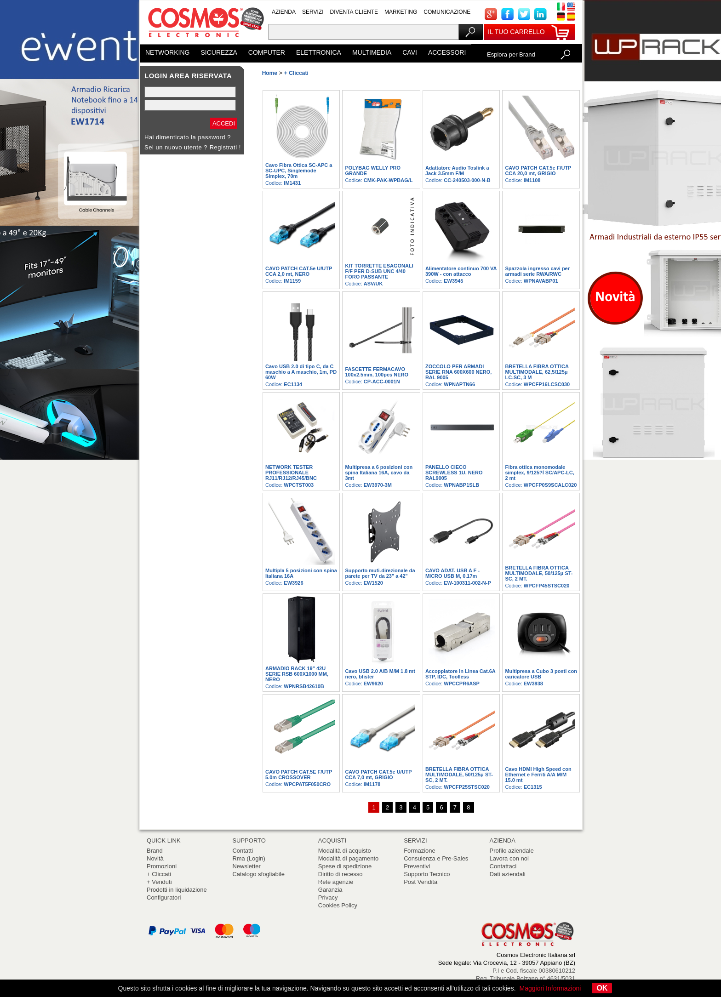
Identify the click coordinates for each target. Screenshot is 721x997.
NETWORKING (167, 52)
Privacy (328, 897)
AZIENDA (284, 12)
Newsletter (246, 866)
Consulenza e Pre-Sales (436, 858)
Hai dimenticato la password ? (187, 137)
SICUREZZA (218, 52)
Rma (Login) (248, 858)
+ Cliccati (159, 874)
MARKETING (400, 12)
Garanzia (330, 889)
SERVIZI (312, 12)
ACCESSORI (447, 52)
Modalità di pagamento (348, 858)
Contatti (242, 850)
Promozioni (162, 866)
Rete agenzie (336, 881)
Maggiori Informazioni (550, 988)
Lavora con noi (509, 858)
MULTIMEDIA (371, 52)
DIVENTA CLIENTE (354, 12)
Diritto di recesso (340, 874)
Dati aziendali (508, 874)
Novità (155, 858)
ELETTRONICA (318, 52)
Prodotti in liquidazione (177, 889)
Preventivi (417, 866)
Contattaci (503, 866)
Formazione (419, 850)
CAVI (409, 52)
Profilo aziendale (512, 850)
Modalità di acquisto (344, 850)
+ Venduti (159, 881)
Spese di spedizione (345, 866)
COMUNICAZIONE (446, 12)
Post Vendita (420, 881)
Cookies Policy (337, 905)
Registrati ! (225, 147)
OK (601, 988)
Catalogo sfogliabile (258, 874)
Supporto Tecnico (427, 874)
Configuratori (164, 897)
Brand (155, 850)
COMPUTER (266, 52)
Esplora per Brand (511, 54)
